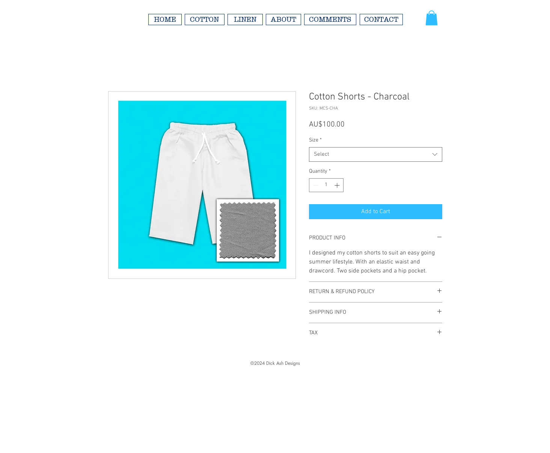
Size (315, 140)
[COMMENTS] (330, 19)
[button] (431, 18)
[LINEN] (245, 19)
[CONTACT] (381, 19)
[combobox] (375, 154)
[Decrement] (314, 185)
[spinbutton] (326, 185)
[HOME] (165, 19)
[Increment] (337, 185)
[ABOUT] (283, 19)
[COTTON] (205, 19)
